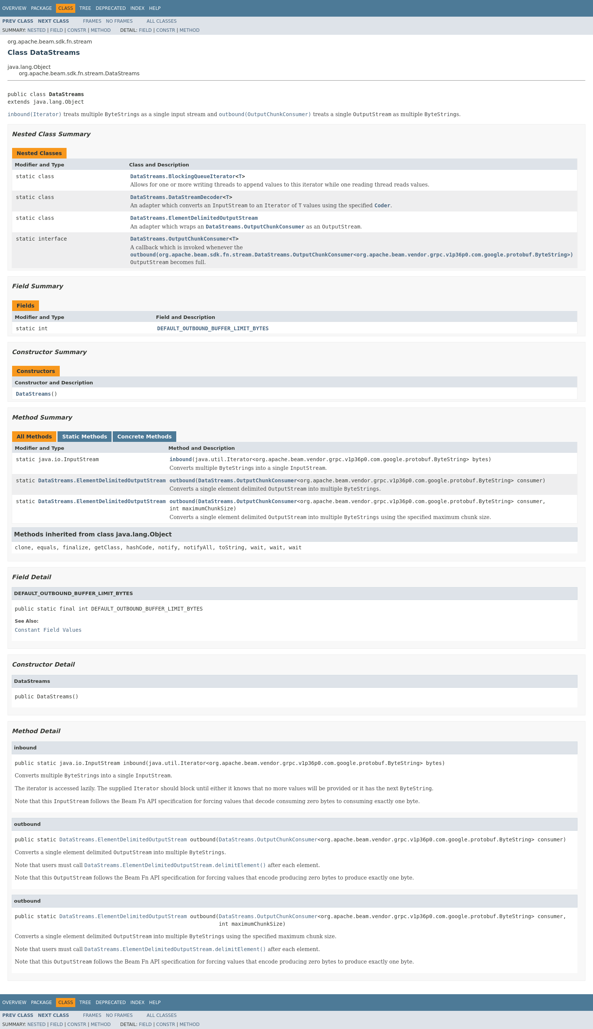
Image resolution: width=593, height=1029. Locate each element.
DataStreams (33, 394)
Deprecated (111, 8)
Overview (14, 8)
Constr (76, 30)
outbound (182, 480)
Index (137, 8)
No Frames (119, 21)
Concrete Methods (144, 437)
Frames (92, 21)
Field (56, 30)
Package (41, 8)
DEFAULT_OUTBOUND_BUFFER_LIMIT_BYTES (213, 328)
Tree (85, 8)
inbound (180, 459)
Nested (36, 30)
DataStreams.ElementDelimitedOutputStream (194, 218)
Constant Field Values (48, 630)
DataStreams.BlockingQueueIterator (182, 176)
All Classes (162, 21)
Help (155, 8)
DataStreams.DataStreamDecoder (176, 197)
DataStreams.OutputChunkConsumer (179, 239)
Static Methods (84, 437)
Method (101, 30)
